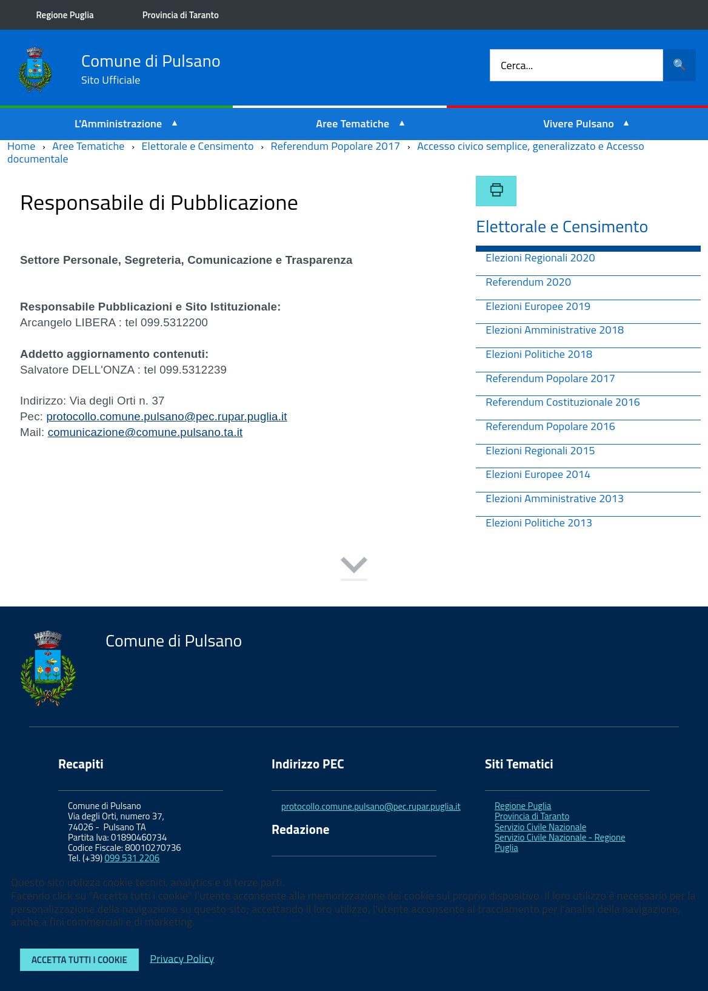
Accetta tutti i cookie (79, 960)
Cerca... (517, 65)
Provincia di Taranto (180, 15)
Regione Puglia (65, 15)
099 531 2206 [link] (132, 858)
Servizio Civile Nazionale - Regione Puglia (560, 842)
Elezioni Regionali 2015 (540, 452)
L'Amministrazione (118, 123)
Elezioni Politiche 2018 (539, 355)
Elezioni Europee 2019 (538, 307)
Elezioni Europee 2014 (538, 475)
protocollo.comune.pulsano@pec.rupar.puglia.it (166, 416)
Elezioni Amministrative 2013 (555, 499)
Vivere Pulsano (578, 123)
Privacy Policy (182, 958)
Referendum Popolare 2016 (550, 427)
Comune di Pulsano (151, 69)
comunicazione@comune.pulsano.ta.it (145, 432)
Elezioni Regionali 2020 (540, 259)
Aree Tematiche (352, 123)
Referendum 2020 (528, 283)
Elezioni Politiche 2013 (539, 524)
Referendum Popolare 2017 (550, 379)
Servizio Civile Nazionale (540, 827)
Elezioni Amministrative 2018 (555, 331)
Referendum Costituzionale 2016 (563, 403)
